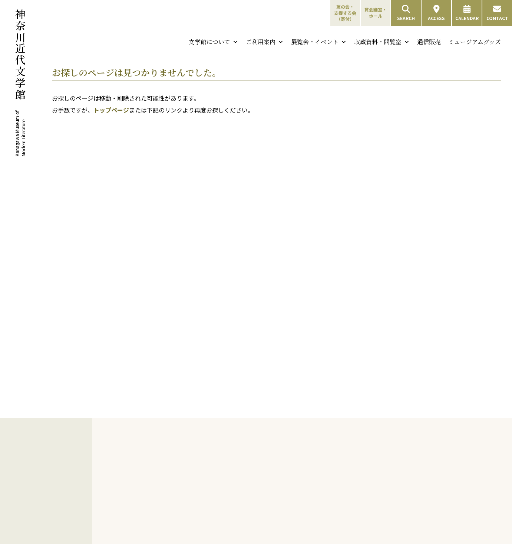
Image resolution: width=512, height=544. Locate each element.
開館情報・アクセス (363, 460)
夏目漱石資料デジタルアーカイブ (450, 491)
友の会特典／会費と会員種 (278, 486)
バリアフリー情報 (361, 495)
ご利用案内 (265, 42)
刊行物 (162, 510)
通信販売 (429, 42)
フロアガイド (356, 486)
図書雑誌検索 (447, 460)
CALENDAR (467, 13)
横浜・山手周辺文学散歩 (276, 468)
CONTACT (497, 13)
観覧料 (349, 468)
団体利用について (361, 477)
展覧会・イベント (319, 42)
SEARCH (406, 13)
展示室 (349, 522)
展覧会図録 (172, 520)
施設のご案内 (352, 504)
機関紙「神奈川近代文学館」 (190, 528)
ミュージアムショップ (365, 540)
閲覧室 (349, 513)
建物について (174, 492)
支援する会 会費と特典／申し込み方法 (290, 528)
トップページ (111, 109)
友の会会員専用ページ (274, 520)
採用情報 (170, 501)
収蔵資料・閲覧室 (382, 42)
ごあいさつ (172, 460)
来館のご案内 (352, 451)
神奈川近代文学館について (186, 451)
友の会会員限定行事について (269, 507)
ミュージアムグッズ (474, 42)
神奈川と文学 (261, 451)
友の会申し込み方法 (272, 495)
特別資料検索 (447, 469)
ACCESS (436, 13)
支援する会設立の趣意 (274, 537)
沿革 (165, 484)
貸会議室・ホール (375, 12)
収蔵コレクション (448, 478)
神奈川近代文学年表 (272, 460)
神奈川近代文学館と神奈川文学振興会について (187, 471)
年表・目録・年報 (178, 537)
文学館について (213, 42)
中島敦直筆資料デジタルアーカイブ (450, 508)
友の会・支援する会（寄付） (345, 12)
